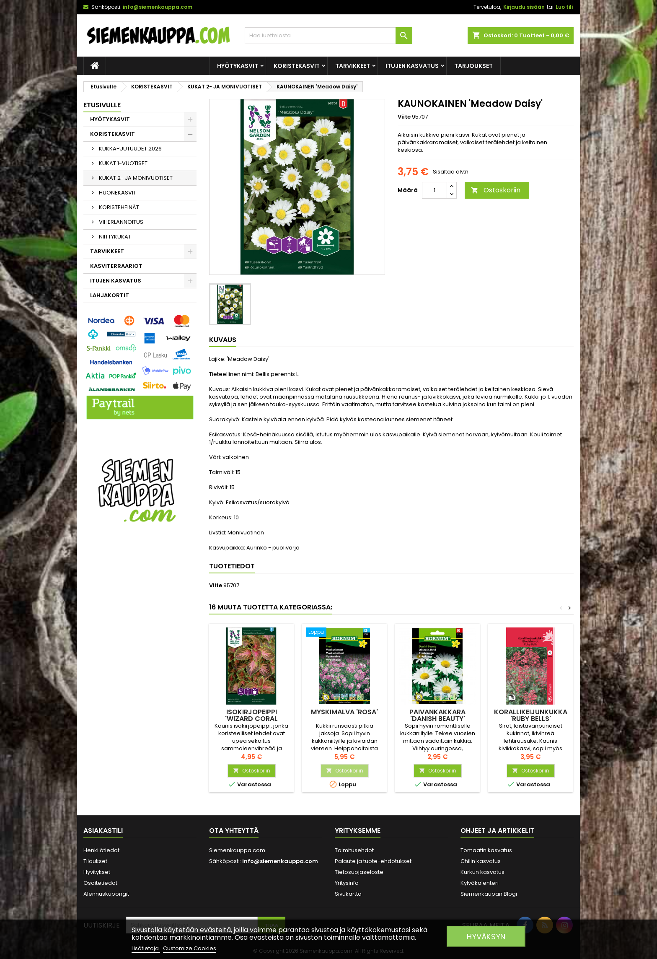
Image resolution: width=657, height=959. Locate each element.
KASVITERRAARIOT (116, 266)
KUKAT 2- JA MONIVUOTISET (136, 178)
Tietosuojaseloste (359, 872)
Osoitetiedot (100, 883)
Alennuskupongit (106, 894)
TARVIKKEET (352, 66)
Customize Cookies (189, 948)
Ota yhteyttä (234, 830)
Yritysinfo (347, 883)
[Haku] (328, 35)
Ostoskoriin (495, 190)
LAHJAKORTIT (109, 295)
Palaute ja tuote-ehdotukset (373, 861)
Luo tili (564, 6)
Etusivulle (102, 105)
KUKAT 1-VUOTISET (123, 163)
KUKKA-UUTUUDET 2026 (130, 149)
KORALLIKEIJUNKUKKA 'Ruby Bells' (530, 715)
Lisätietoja (146, 948)
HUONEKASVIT (117, 193)
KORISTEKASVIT (297, 66)
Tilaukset (95, 861)
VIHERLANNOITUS (121, 222)
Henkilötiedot (101, 850)
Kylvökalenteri (479, 883)
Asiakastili (103, 830)
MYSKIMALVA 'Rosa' (344, 712)
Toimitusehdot (354, 850)
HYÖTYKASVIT (237, 66)
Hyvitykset (96, 872)
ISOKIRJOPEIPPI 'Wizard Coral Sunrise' (251, 718)
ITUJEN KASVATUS (412, 66)
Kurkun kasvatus (482, 872)
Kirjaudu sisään (524, 6)
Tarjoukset (473, 66)
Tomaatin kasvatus (486, 850)
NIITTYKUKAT (115, 237)
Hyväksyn (486, 936)
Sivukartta (348, 894)
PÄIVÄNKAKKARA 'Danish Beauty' (437, 715)
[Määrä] (434, 190)
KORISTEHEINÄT (119, 207)
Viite (404, 117)
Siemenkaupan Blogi (488, 894)
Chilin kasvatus (480, 861)
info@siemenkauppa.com (157, 6)
